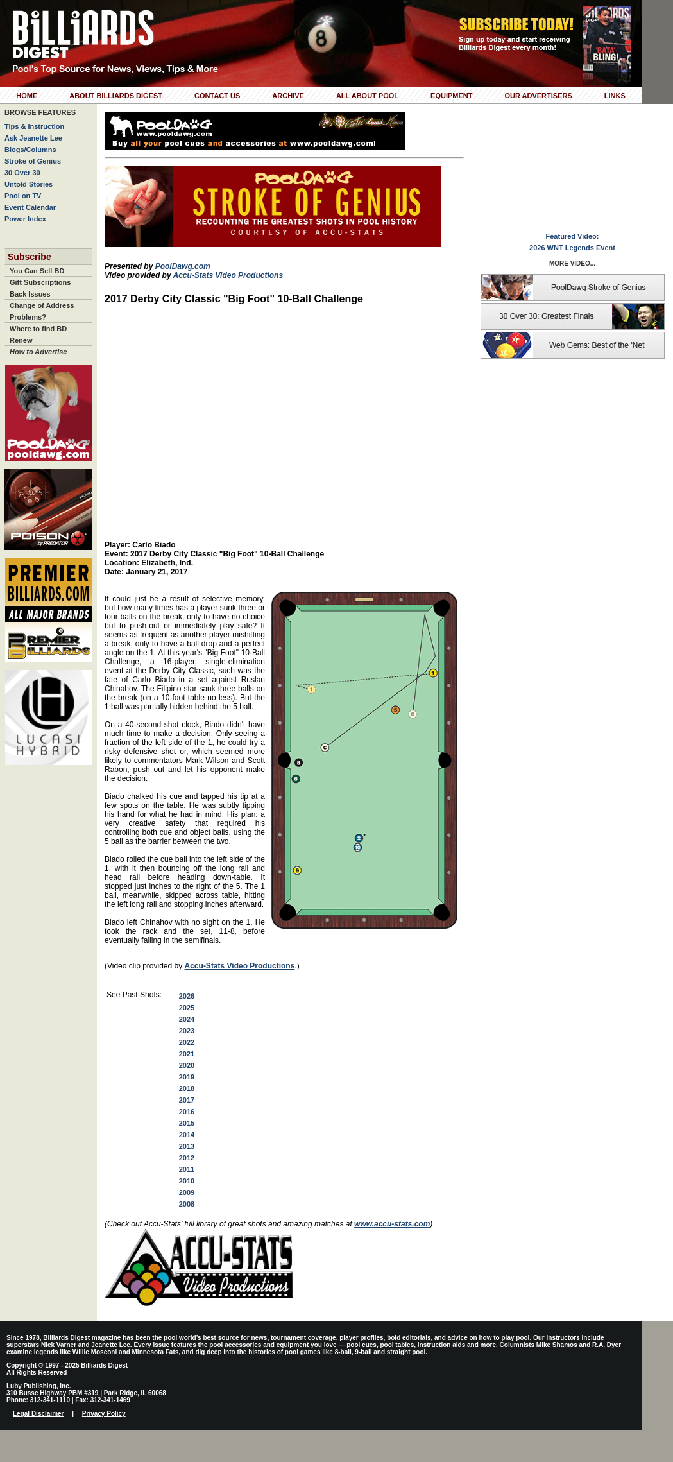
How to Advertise (38, 352)
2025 (186, 1007)
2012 (186, 1158)
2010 (186, 1181)
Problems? (28, 317)
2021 (186, 1054)
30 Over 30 (22, 172)
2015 (186, 1123)
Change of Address (42, 305)
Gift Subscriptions (40, 282)
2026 (186, 996)
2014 (186, 1135)
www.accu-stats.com (392, 1223)
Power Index (25, 219)
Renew (21, 340)
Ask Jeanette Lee (33, 138)
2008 (186, 1204)
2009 (186, 1192)
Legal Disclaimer (38, 1413)
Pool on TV (22, 196)
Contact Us (217, 95)
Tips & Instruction (34, 126)
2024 (186, 1019)
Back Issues (30, 294)
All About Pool (367, 95)
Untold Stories (28, 184)
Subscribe (29, 257)
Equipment (451, 95)
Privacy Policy (104, 1413)
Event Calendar (30, 207)
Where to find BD (38, 328)
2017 (186, 1100)
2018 (186, 1088)
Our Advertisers (538, 95)
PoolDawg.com (182, 266)
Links (615, 95)
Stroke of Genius (32, 161)
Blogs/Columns (30, 149)
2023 (186, 1031)
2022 (186, 1042)
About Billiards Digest (115, 95)
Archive (288, 95)
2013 (186, 1146)
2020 (186, 1065)
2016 (186, 1111)
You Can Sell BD (37, 271)
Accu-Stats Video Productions (228, 275)
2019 (186, 1077)
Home (26, 95)
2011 (186, 1169)
